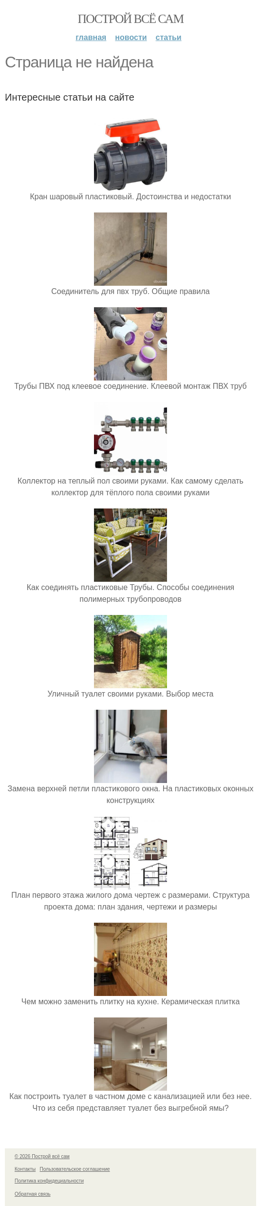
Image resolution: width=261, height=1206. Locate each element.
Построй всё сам (130, 19)
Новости (131, 37)
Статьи (169, 37)
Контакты (25, 1169)
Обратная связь (33, 1194)
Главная (90, 37)
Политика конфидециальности (49, 1181)
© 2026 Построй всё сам (42, 1156)
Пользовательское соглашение (75, 1169)
